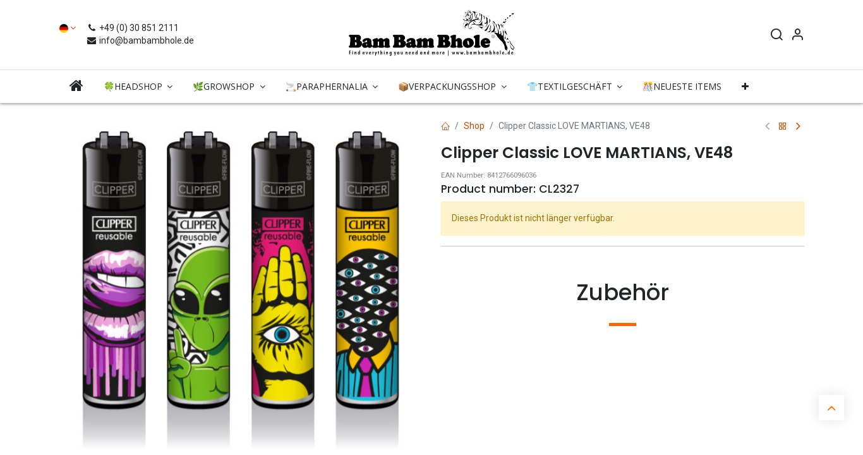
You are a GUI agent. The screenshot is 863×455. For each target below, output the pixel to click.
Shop (474, 126)
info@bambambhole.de (140, 40)
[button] (745, 86)
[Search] (776, 36)
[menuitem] (76, 86)
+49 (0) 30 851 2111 (134, 28)
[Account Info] (797, 36)
